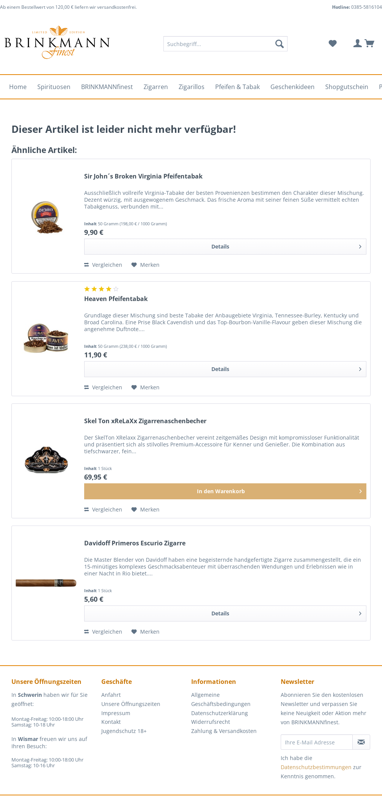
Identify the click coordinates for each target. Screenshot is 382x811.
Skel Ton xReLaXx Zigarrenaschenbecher (145, 421)
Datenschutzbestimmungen (316, 767)
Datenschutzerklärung (219, 713)
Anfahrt (111, 694)
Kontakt (111, 721)
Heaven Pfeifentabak (116, 299)
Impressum (115, 713)
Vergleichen (103, 264)
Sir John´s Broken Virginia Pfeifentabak (143, 176)
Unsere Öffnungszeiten (130, 703)
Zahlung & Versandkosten (224, 731)
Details (286, 245)
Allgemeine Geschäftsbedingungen (221, 699)
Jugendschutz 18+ (124, 731)
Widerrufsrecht (210, 721)
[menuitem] (225, 47)
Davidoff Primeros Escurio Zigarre (134, 543)
